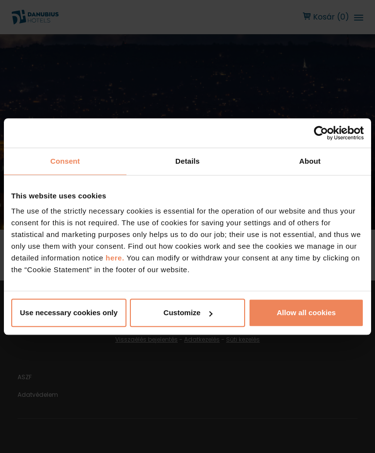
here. (115, 258)
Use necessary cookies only (69, 312)
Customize (188, 312)
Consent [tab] (65, 161)
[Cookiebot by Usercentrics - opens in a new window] (321, 133)
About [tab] (310, 161)
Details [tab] (187, 161)
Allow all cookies (306, 312)
